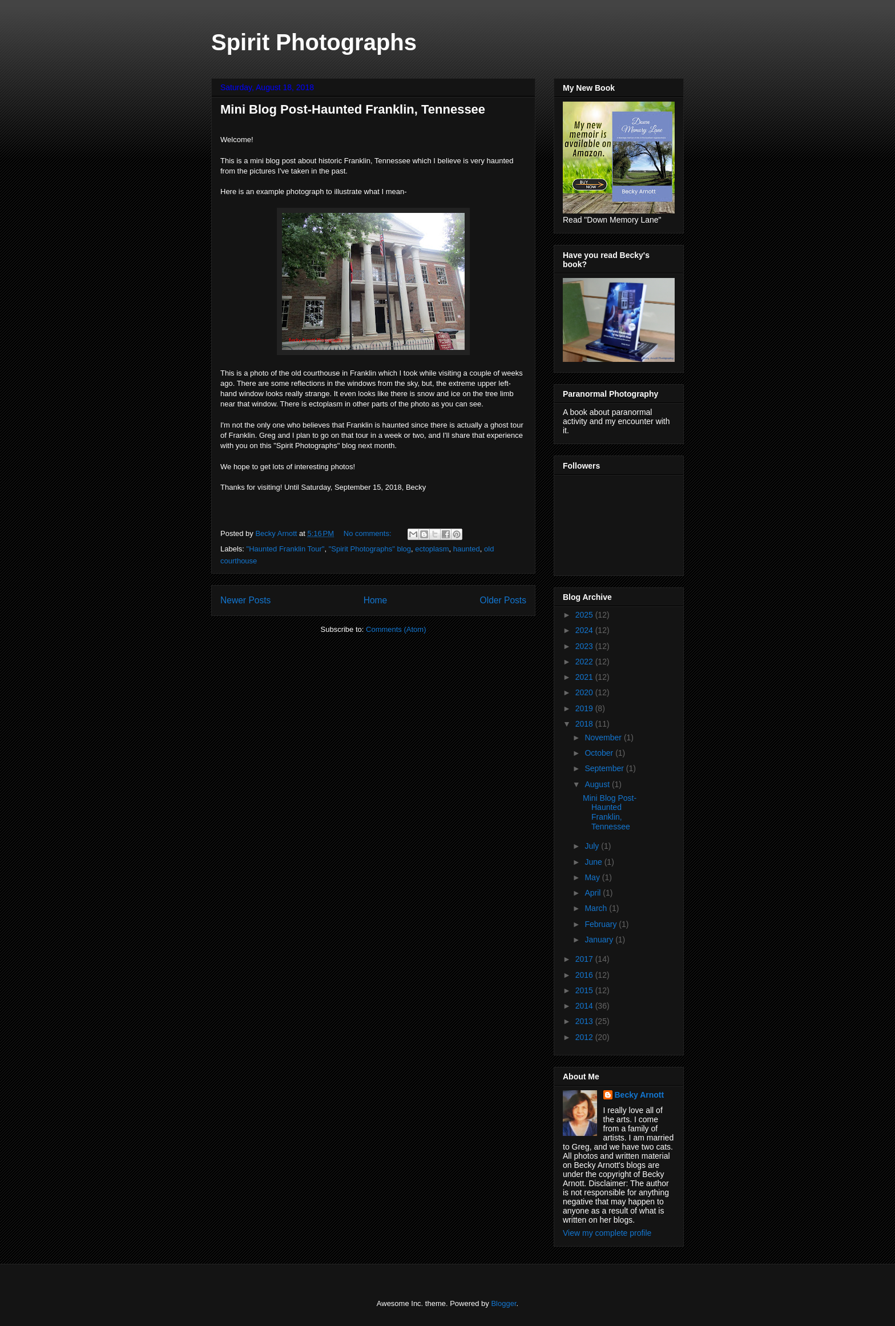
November (603, 737)
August (597, 784)
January (599, 939)
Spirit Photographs (314, 42)
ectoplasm (432, 549)
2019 (585, 708)
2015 (585, 990)
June (594, 861)
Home (376, 600)
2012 (585, 1037)
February (601, 924)
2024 (585, 630)
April (593, 892)
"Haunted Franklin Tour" (286, 549)
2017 (585, 959)
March (596, 908)
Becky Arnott (639, 1094)
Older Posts (503, 600)
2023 (585, 646)
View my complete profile (607, 1233)
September (605, 768)
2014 (585, 1005)
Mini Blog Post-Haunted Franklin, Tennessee (352, 109)
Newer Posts (245, 600)
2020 (585, 692)
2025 (585, 614)
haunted (466, 549)
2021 (585, 677)
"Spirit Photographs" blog (370, 549)
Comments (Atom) (396, 629)
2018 (585, 723)
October (599, 752)
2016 (585, 975)
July (592, 846)
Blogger (503, 1303)
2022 (585, 661)
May (593, 877)
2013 (585, 1021)
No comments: (368, 533)
